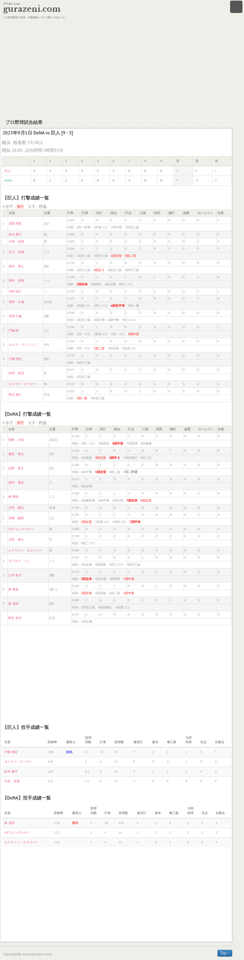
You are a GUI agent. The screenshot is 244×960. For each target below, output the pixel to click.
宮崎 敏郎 (16, 518)
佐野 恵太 (16, 468)
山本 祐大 (15, 575)
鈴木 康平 (15, 234)
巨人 (8, 171)
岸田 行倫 (15, 316)
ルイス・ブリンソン (23, 345)
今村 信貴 (16, 241)
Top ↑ (224, 953)
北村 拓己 (15, 291)
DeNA (8, 180)
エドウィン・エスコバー (25, 550)
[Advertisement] (122, 68)
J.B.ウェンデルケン (21, 529)
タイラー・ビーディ (23, 384)
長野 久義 (16, 302)
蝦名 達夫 (15, 618)
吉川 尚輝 (16, 252)
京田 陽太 (16, 508)
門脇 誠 (14, 330)
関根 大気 (16, 440)
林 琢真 (13, 589)
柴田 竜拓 (16, 482)
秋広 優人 (15, 394)
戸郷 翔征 (15, 359)
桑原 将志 (16, 454)
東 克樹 (13, 604)
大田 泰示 (16, 539)
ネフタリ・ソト (19, 561)
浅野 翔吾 (15, 223)
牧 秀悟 (13, 497)
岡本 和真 (16, 280)
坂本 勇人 (16, 266)
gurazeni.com (32, 9)
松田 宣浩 (16, 373)
